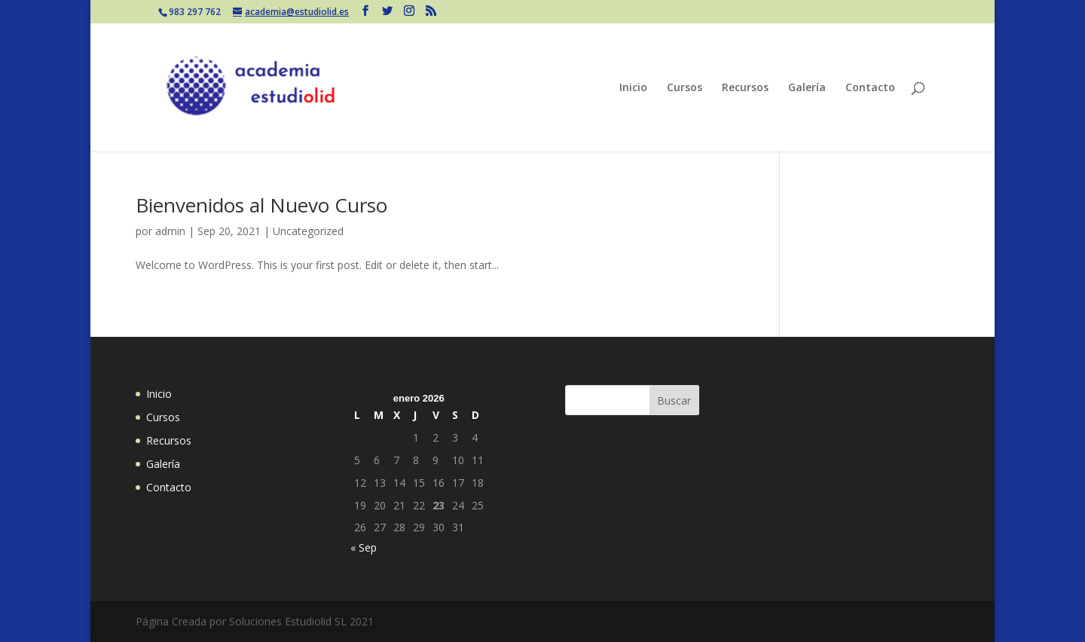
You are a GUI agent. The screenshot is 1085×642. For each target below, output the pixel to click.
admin (170, 231)
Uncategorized (308, 231)
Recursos (745, 88)
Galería (807, 88)
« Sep (363, 547)
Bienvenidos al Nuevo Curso (261, 205)
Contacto (870, 88)
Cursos (684, 88)
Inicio (633, 88)
